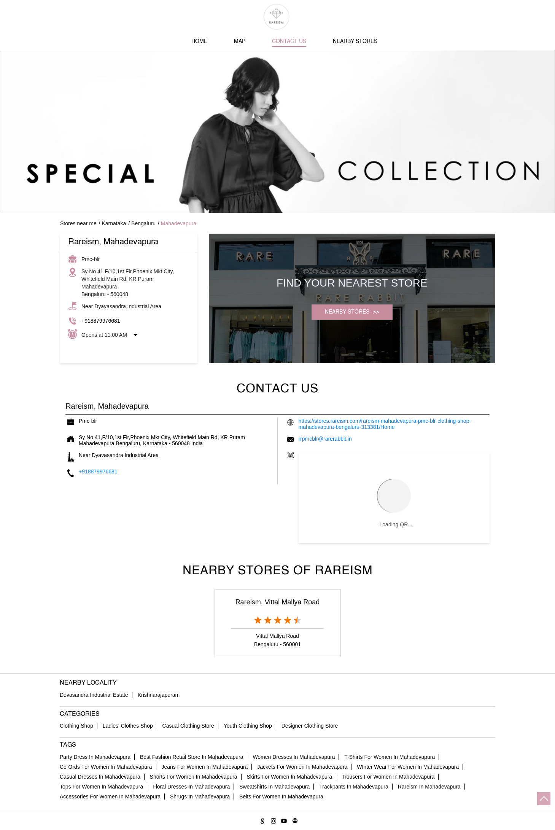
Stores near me (78, 223)
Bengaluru (143, 223)
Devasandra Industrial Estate (94, 695)
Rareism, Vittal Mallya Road (277, 602)
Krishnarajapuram (159, 695)
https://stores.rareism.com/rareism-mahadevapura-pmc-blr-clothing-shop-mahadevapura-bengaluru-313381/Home (385, 424)
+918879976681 (100, 321)
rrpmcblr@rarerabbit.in (325, 439)
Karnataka (114, 223)
